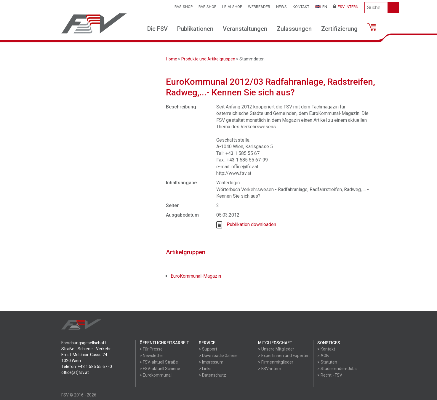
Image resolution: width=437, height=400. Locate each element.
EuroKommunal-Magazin (196, 276)
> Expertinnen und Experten (284, 355)
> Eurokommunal (156, 375)
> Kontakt (326, 349)
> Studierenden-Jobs (337, 368)
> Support (208, 349)
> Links (205, 368)
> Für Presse (151, 349)
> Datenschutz (212, 375)
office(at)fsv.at (75, 372)
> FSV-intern (269, 368)
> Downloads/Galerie (218, 355)
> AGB (323, 355)
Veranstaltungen (245, 28)
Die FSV (157, 28)
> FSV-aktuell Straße (159, 362)
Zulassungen (294, 28)
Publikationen (195, 28)
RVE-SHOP (207, 6)
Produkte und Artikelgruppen (208, 59)
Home (171, 59)
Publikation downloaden (251, 225)
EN (321, 6)
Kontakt (301, 6)
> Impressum (211, 362)
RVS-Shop (184, 6)
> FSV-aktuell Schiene (160, 368)
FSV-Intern (345, 6)
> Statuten (327, 362)
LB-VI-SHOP (232, 6)
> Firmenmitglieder (275, 362)
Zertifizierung (339, 28)
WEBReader (259, 6)
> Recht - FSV (329, 375)
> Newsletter (151, 355)
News (281, 6)
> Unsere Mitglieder (276, 349)
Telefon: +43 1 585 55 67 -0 (86, 366)
